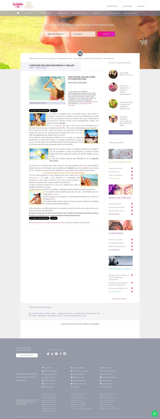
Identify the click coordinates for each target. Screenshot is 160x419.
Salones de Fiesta (107, 380)
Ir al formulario (27, 355)
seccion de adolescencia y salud (74, 316)
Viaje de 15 (96, 13)
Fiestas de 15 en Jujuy (77, 400)
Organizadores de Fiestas (109, 377)
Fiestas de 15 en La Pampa (107, 400)
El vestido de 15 (114, 172)
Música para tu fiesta (120, 269)
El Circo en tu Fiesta (115, 240)
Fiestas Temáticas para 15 (117, 246)
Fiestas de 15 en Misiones (107, 402)
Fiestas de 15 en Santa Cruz (108, 406)
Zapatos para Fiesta (115, 168)
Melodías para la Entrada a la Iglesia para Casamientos (118, 284)
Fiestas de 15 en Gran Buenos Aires (81, 394)
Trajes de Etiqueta (107, 383)
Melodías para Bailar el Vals (118, 288)
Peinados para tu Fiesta (116, 207)
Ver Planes (127, 6)
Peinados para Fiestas (116, 211)
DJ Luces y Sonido (107, 374)
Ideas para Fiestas (130, 13)
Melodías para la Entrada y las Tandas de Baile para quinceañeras (119, 277)
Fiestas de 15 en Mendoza (78, 402)
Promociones (45, 13)
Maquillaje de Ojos (115, 204)
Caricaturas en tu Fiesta (80, 371)
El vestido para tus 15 (120, 162)
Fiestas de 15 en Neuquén (49, 404)
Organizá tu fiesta (79, 13)
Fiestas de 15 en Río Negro (78, 404)
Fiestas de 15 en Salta (106, 404)
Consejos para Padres (116, 243)
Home (37, 58)
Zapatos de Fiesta (107, 387)
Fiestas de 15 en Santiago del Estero (81, 409)
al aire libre (55, 194)
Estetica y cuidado (49, 377)
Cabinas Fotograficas (50, 371)
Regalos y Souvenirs (50, 380)
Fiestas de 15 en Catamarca (49, 396)
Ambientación (48, 368)
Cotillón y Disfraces (78, 374)
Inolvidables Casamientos (28, 5)
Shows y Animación (50, 383)
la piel (84, 165)
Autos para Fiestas (78, 368)
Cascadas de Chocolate (108, 371)
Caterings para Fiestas (50, 374)
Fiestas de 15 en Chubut (107, 396)
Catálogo (28, 13)
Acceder (140, 6)
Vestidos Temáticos (115, 175)
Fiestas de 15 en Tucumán (49, 411)
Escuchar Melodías (114, 291)
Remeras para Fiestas (79, 380)
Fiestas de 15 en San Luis (78, 406)
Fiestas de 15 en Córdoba (49, 398)
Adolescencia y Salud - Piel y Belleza (70, 58)
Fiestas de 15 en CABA (48, 394)
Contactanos (112, 6)
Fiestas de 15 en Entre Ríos (107, 398)
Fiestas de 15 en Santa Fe (49, 409)
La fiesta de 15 (116, 233)
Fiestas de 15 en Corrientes (78, 398)
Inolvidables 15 (18, 5)
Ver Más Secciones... (119, 299)
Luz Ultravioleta (78, 313)
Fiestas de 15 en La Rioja (48, 402)
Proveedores (62, 13)
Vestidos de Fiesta (113, 13)
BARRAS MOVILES (105, 368)
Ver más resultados (120, 132)
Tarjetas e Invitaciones (79, 383)
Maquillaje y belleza (120, 198)
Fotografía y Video (78, 377)
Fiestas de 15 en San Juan (49, 406)
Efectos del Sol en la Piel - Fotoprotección (99, 58)
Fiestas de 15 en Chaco (77, 396)
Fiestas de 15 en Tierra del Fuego (109, 409)
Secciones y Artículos (48, 58)
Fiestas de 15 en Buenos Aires (108, 394)
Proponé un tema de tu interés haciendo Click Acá (47, 222)
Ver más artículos (114, 178)
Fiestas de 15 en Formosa (49, 400)
